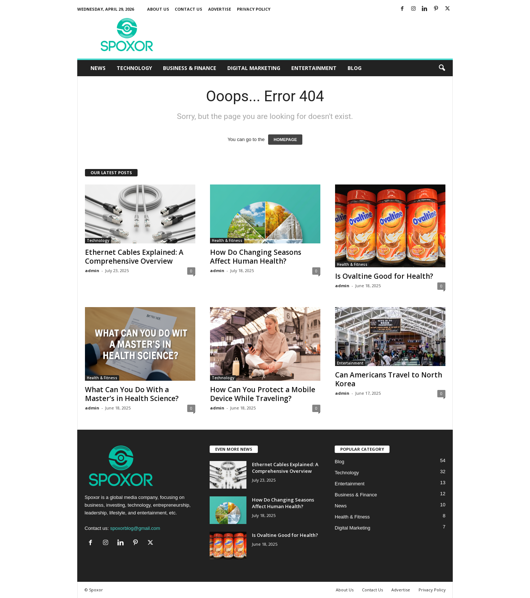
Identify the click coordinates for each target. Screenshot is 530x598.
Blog (355, 67)
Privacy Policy (253, 9)
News (98, 67)
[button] (442, 68)
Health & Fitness (227, 240)
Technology (134, 67)
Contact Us (188, 9)
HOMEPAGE (285, 139)
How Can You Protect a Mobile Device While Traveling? (262, 394)
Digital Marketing (253, 67)
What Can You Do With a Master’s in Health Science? (132, 394)
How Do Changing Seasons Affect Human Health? (255, 256)
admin (92, 270)
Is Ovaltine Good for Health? (384, 276)
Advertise (219, 9)
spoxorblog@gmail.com (135, 528)
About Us (158, 9)
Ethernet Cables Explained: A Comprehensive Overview (134, 256)
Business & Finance (189, 67)
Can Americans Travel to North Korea (388, 379)
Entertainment (314, 67)
